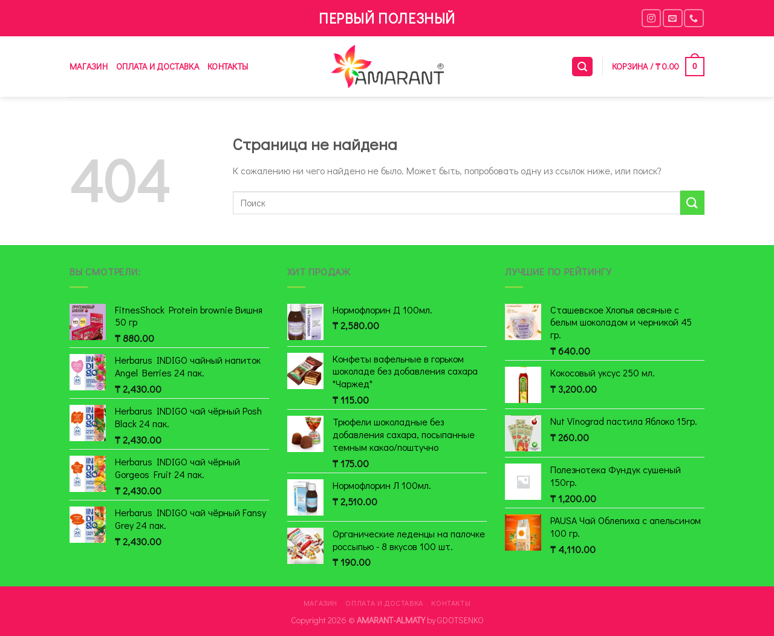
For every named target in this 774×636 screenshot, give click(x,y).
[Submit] (692, 202)
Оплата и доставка (157, 66)
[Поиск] (582, 67)
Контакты (227, 66)
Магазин (89, 66)
